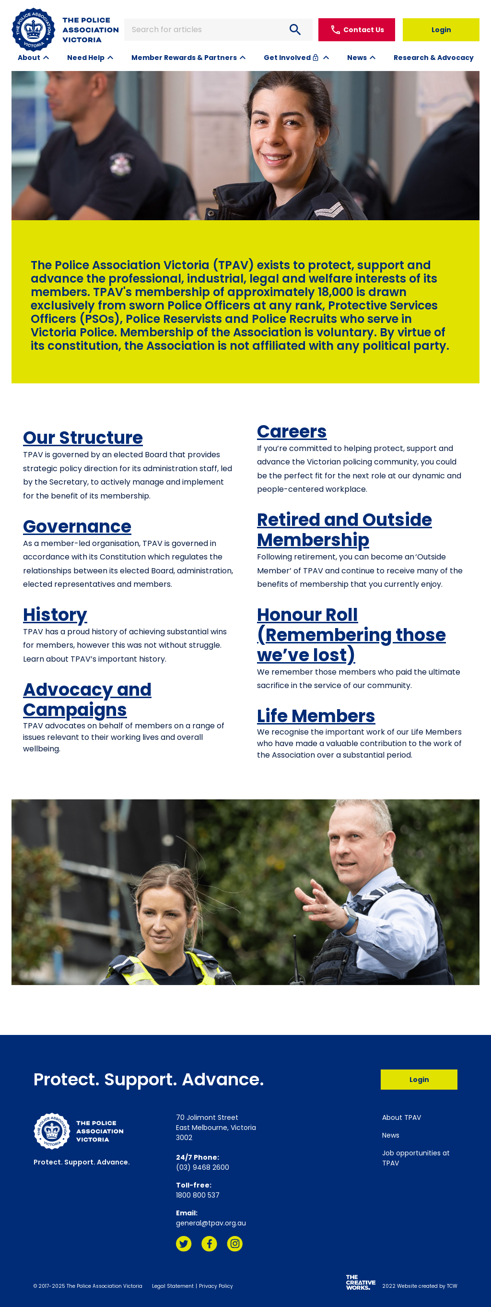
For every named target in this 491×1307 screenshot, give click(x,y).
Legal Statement (173, 1286)
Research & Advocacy (434, 57)
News (357, 57)
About (29, 57)
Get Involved (292, 57)
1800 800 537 (198, 1195)
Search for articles (218, 30)
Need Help (86, 57)
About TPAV (401, 1117)
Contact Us (357, 29)
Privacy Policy (216, 1286)
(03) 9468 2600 (202, 1167)
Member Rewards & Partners (184, 57)
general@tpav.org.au (211, 1223)
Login (441, 30)
